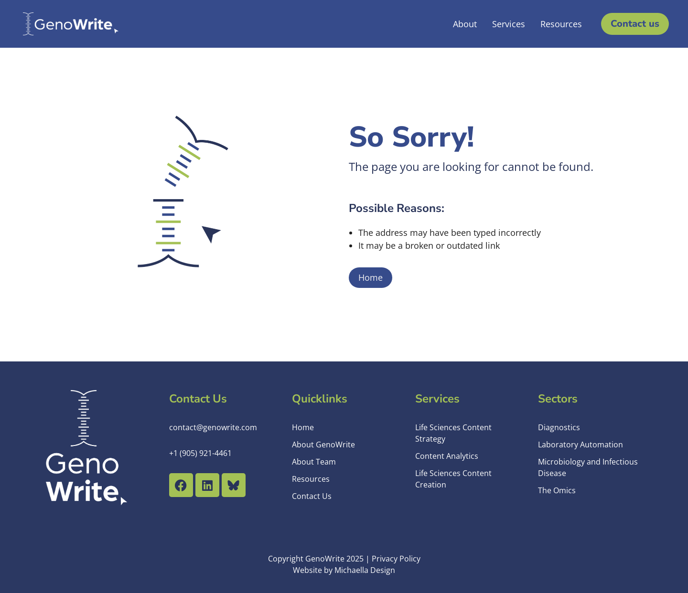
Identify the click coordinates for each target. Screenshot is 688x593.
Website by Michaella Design (344, 570)
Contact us (635, 23)
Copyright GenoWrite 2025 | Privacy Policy (344, 558)
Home (370, 277)
